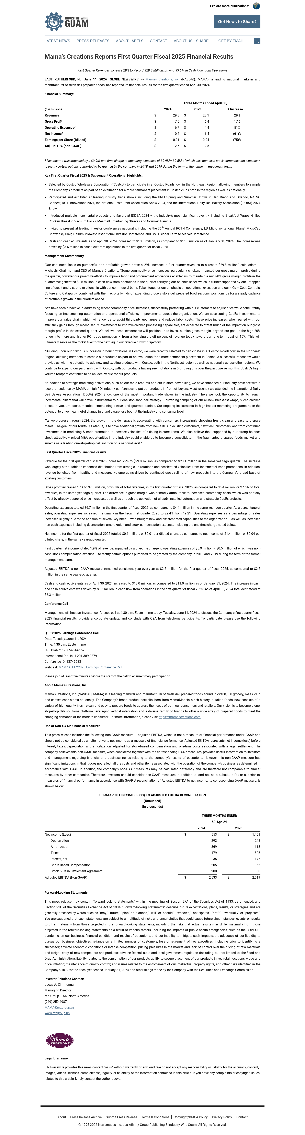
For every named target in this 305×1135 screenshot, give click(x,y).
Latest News (57, 41)
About (61, 1117)
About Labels (129, 41)
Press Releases (93, 41)
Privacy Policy (222, 1117)
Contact (158, 41)
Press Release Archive (86, 1117)
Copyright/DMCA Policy (191, 1117)
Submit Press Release (121, 1117)
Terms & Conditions (155, 1117)
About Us (183, 41)
